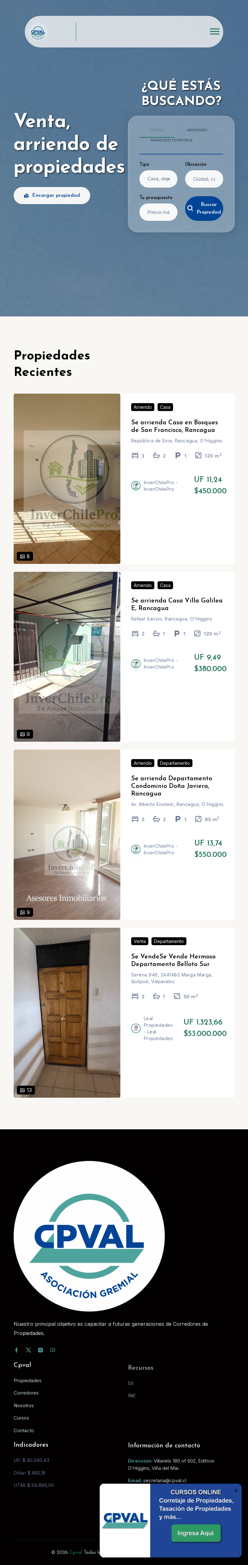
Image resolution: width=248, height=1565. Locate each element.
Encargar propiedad (52, 195)
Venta (140, 950)
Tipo (144, 164)
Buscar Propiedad (204, 208)
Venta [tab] (157, 130)
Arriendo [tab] (197, 130)
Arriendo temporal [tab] (172, 140)
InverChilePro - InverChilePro (161, 495)
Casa (165, 416)
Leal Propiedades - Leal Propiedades (158, 1037)
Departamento (175, 772)
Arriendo (143, 416)
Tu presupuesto (155, 198)
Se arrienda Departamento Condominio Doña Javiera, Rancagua (171, 795)
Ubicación (195, 164)
